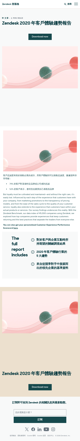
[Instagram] (53, 429)
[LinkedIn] (39, 429)
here (15, 228)
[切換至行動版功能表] (76, 4)
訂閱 (40, 420)
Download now (40, 37)
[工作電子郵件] (40, 412)
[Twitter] (27, 429)
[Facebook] (33, 429)
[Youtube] (46, 429)
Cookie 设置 (41, 436)
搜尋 (68, 4)
